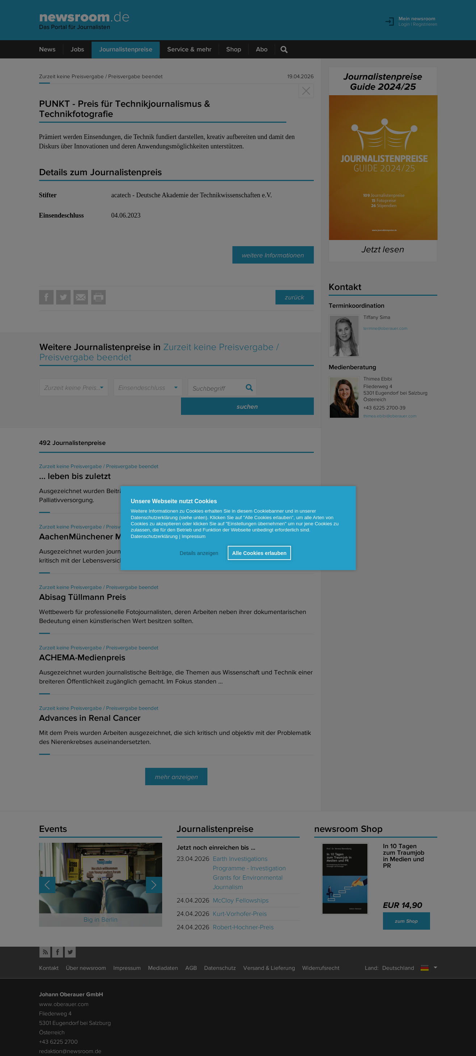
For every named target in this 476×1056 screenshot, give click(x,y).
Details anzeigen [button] (198, 553)
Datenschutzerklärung (154, 536)
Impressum (194, 536)
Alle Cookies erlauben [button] (259, 553)
